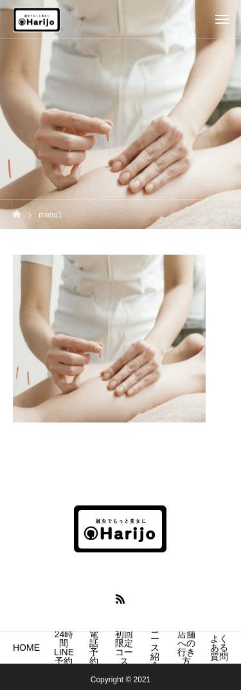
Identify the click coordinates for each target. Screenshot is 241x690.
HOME (26, 647)
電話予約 (93, 647)
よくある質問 (219, 647)
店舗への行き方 (186, 647)
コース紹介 (154, 647)
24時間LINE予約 (64, 647)
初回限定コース (124, 647)
